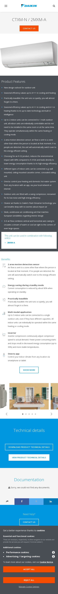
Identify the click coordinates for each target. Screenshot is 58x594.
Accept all (29, 569)
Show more (29, 370)
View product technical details (29, 457)
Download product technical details (29, 447)
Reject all (29, 580)
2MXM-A (11, 242)
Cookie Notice (46, 562)
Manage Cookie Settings (29, 586)
